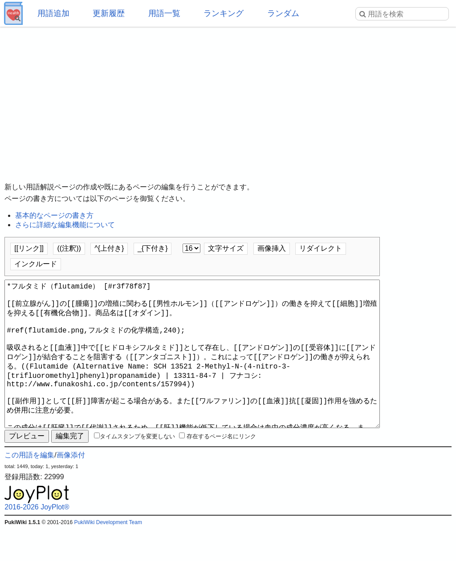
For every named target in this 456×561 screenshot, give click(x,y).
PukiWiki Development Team (108, 554)
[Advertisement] (228, 98)
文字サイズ (226, 248)
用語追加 (53, 13)
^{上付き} (109, 248)
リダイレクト (320, 248)
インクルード (35, 264)
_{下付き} (153, 248)
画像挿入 (271, 248)
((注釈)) (69, 248)
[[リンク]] (29, 248)
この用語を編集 (29, 487)
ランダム (283, 13)
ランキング (224, 13)
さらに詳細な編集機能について (65, 224)
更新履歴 (109, 13)
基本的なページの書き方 (54, 215)
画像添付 (71, 487)
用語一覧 (164, 13)
